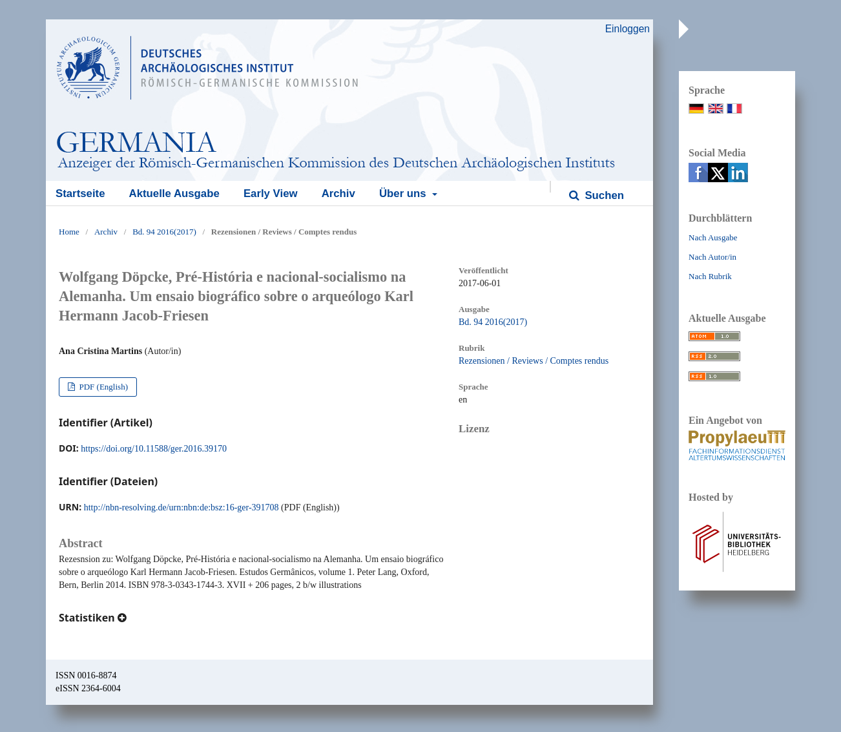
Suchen (603, 195)
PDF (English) (102, 387)
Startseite (80, 193)
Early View (271, 193)
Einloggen (627, 28)
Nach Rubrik (710, 276)
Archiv (338, 193)
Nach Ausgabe (713, 237)
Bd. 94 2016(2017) (164, 231)
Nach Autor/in (712, 257)
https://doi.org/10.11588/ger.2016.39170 (154, 449)
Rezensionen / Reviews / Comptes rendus (533, 361)
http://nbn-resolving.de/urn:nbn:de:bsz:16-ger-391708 (181, 507)
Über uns (404, 193)
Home (69, 231)
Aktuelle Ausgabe (174, 193)
